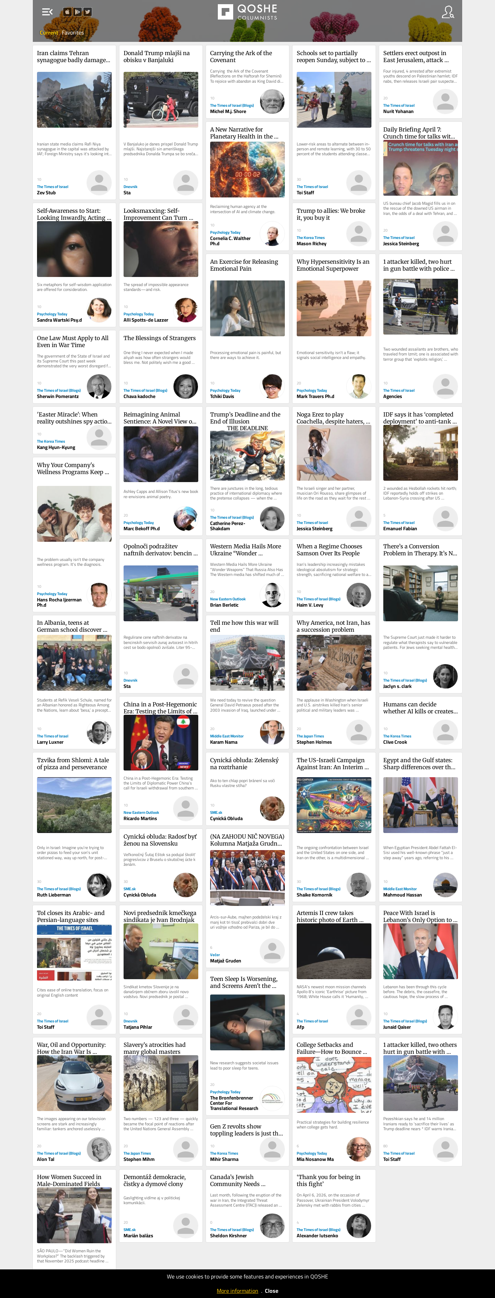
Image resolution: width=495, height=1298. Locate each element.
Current (49, 32)
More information (237, 1290)
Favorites (73, 32)
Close (271, 1290)
